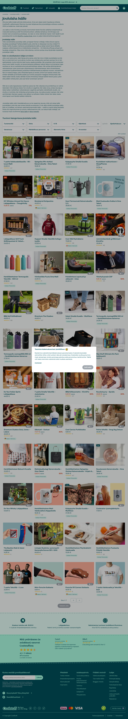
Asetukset (38, 363)
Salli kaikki (88, 367)
